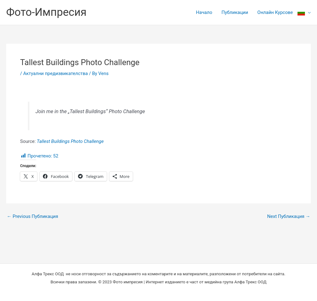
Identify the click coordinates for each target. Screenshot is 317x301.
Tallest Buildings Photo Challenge (70, 141)
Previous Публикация (32, 216)
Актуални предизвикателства (55, 73)
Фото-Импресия (46, 12)
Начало (204, 12)
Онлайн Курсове (275, 12)
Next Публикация (288, 216)
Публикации (234, 12)
